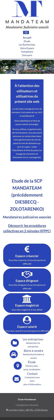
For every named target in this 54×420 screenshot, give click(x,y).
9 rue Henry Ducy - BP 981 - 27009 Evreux (27, 409)
